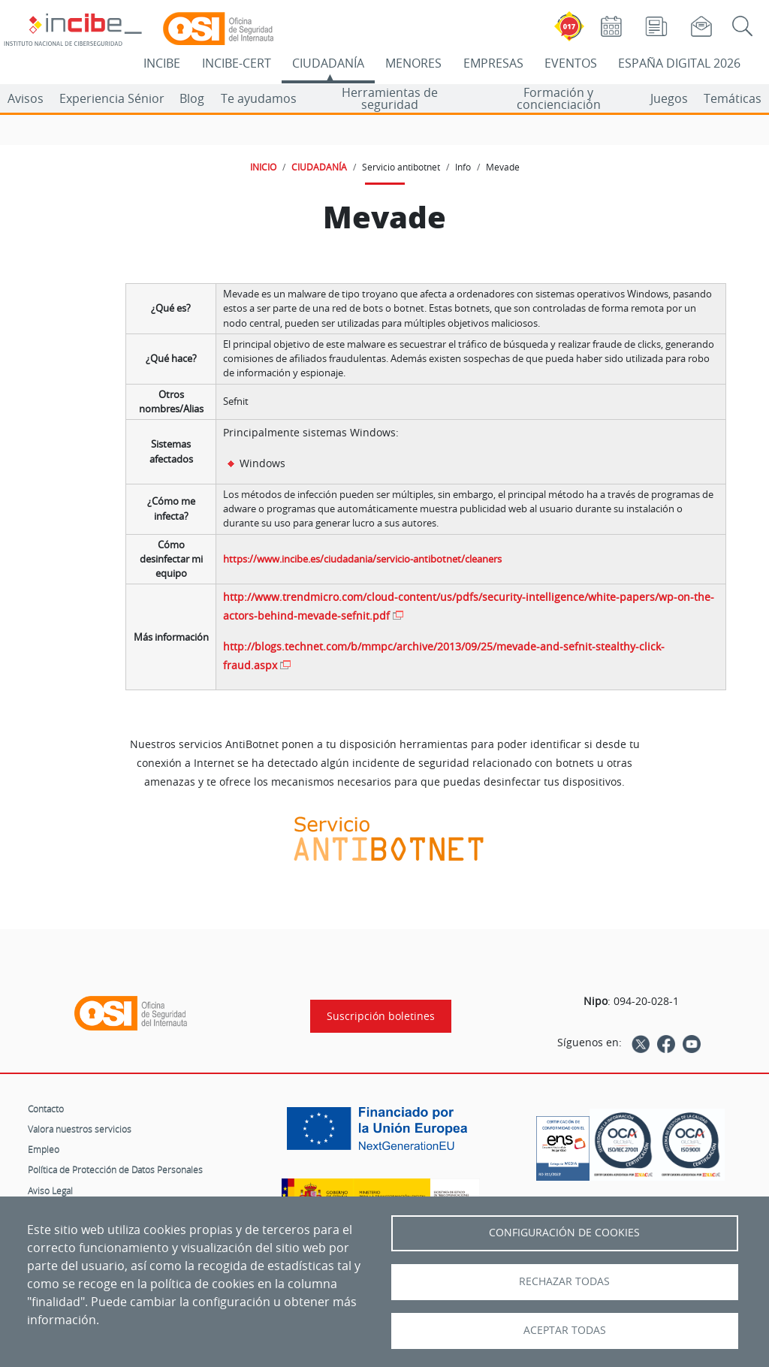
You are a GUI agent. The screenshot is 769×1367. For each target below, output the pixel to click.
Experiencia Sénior (111, 98)
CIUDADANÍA (328, 63)
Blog (191, 98)
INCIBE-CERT (236, 63)
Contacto (46, 1109)
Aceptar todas (564, 1330)
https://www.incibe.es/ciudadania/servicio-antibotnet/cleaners (362, 559)
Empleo (43, 1149)
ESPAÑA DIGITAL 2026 (679, 63)
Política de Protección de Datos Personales (115, 1169)
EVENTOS (570, 63)
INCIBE (161, 63)
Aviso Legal (50, 1190)
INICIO (263, 167)
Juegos (669, 98)
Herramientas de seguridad (390, 98)
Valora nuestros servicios (79, 1129)
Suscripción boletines (381, 1016)
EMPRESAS (493, 63)
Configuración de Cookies (564, 1232)
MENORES (413, 63)
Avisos (26, 98)
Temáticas (732, 98)
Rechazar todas (564, 1281)
